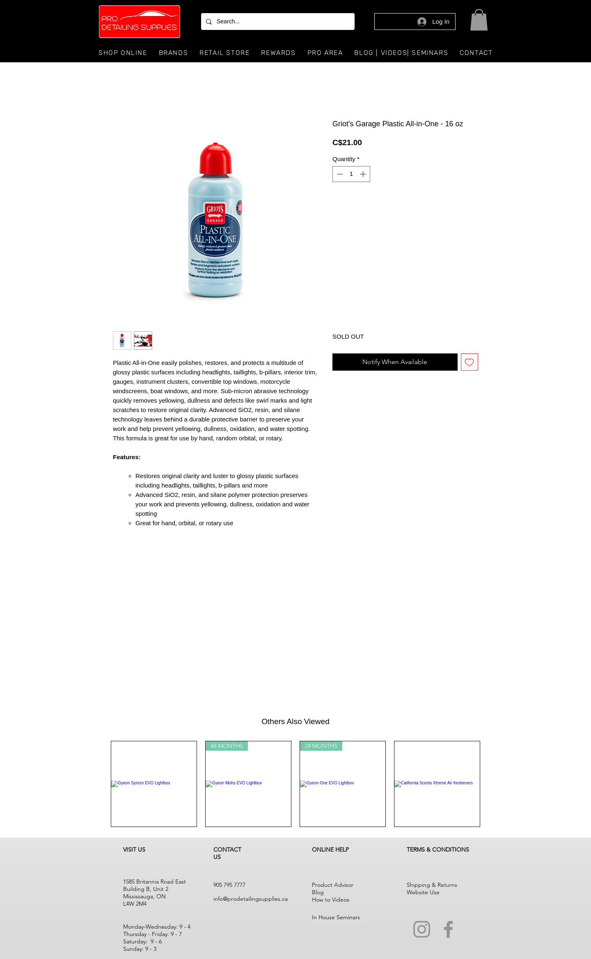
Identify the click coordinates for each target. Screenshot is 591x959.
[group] (295, 784)
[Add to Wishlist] (470, 362)
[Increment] (363, 174)
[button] (479, 20)
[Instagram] (421, 929)
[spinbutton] (351, 174)
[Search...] (277, 21)
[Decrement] (339, 174)
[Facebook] (448, 929)
